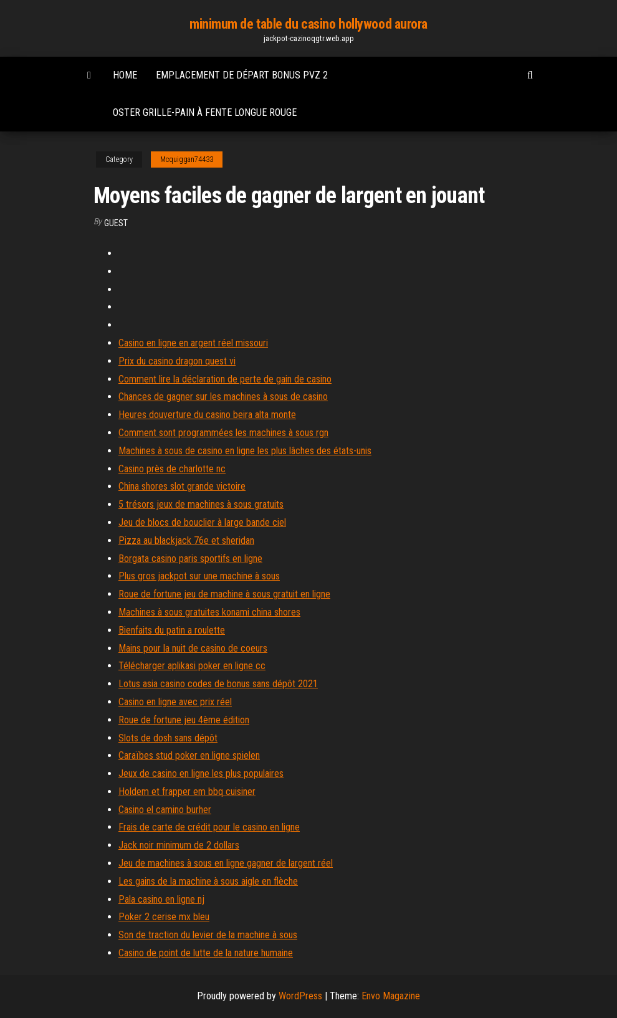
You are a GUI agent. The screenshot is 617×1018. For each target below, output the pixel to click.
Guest (116, 223)
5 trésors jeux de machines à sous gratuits (201, 504)
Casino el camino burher (164, 810)
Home (125, 75)
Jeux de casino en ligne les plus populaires (201, 773)
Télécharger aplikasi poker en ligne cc (191, 666)
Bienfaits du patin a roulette (171, 630)
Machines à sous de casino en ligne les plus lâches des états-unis (244, 451)
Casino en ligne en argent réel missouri (193, 343)
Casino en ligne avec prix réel (175, 702)
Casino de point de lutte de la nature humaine (205, 953)
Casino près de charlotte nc (172, 469)
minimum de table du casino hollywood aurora (308, 24)
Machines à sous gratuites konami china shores (209, 612)
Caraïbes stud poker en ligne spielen (189, 755)
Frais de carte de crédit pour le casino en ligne (209, 827)
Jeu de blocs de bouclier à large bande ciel (202, 522)
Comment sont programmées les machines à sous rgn (223, 433)
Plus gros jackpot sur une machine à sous (199, 576)
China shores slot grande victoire (182, 486)
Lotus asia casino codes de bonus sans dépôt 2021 (218, 684)
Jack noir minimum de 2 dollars (178, 845)
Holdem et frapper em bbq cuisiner (187, 791)
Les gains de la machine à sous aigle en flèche (208, 881)
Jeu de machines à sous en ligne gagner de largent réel (225, 863)
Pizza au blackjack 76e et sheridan (186, 540)
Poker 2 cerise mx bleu (163, 917)
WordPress (300, 996)
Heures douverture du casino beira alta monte (207, 415)
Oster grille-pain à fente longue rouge (205, 112)
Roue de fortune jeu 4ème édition (183, 720)
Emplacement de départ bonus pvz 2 (242, 75)
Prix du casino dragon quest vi (177, 361)
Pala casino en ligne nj (161, 899)
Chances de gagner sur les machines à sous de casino (223, 396)
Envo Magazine (390, 996)
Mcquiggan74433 (186, 159)
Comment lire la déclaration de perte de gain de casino (225, 379)
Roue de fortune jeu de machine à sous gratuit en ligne (224, 594)
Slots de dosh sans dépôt (168, 738)
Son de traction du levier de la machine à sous (207, 935)
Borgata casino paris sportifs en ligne (190, 558)
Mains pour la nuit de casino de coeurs (192, 648)
